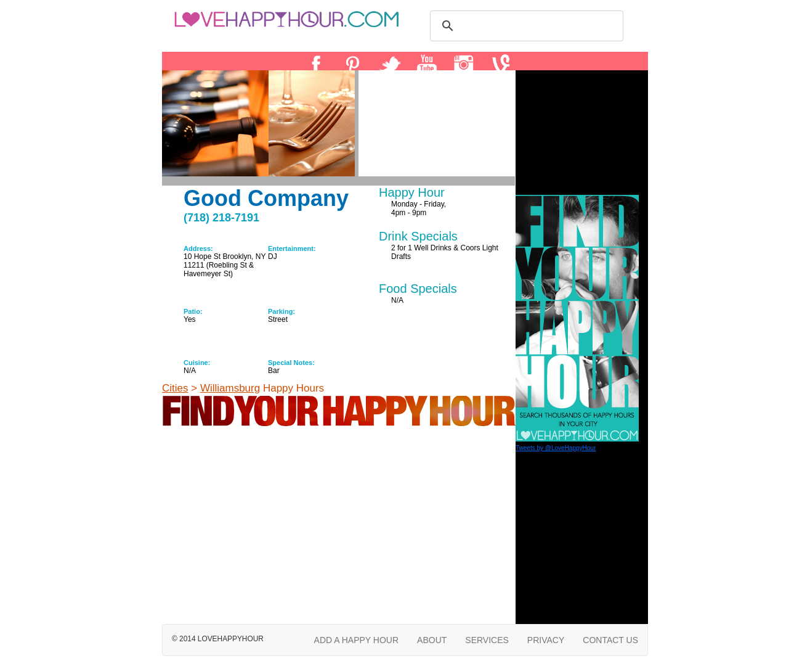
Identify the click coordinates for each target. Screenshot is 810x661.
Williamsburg (230, 388)
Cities (175, 388)
